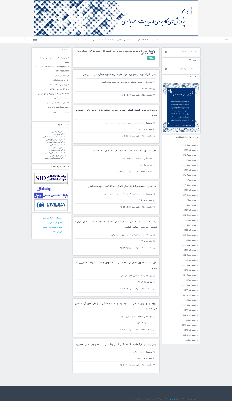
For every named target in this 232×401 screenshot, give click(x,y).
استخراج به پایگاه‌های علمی (52, 218)
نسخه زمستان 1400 (189, 255)
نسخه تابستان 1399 (188, 225)
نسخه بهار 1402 (190, 280)
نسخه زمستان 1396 (189, 175)
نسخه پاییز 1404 (190, 330)
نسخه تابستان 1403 (188, 305)
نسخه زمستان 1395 (189, 155)
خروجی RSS (57, 231)
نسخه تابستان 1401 (188, 265)
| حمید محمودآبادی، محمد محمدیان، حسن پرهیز (124, 123)
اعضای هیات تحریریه (54, 222)
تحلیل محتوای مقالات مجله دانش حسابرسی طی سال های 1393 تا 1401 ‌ (124, 150)
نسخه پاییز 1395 (190, 150)
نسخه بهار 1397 (190, 180)
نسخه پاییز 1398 (190, 210)
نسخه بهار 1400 (190, 240)
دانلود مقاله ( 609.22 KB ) (129, 247)
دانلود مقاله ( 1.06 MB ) (130, 288)
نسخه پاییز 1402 (190, 290)
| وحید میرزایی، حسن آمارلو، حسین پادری (127, 234)
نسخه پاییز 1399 (190, 230)
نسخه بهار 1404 (190, 320)
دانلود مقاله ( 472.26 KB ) (129, 171)
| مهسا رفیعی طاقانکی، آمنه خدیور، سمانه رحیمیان (124, 193)
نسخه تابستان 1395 (188, 145)
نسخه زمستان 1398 (189, 215)
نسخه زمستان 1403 (189, 315)
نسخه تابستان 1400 (188, 245)
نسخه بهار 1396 (190, 160)
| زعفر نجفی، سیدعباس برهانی (132, 158)
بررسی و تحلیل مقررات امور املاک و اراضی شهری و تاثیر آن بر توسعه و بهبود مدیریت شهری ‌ (116, 344)
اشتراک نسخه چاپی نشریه (52, 227)
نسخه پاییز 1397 (190, 190)
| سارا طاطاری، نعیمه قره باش (132, 275)
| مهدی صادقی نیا (137, 352)
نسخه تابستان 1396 (188, 165)
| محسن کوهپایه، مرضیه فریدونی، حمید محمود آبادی (123, 82)
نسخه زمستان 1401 (189, 275)
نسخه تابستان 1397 (188, 185)
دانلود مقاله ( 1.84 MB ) (130, 95)
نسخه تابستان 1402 (188, 285)
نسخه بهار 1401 (190, 260)
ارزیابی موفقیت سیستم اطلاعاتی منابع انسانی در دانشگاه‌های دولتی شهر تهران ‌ (122, 186)
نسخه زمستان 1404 (189, 335)
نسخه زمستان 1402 (189, 295)
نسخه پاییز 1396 (190, 170)
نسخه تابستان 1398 (188, 205)
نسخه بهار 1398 (190, 200)
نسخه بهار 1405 (190, 340)
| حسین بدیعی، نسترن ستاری (132, 316)
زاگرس (172, 398)
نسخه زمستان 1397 (189, 195)
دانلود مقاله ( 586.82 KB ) (129, 207)
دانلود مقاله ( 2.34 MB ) (130, 136)
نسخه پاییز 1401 (190, 270)
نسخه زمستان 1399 (189, 235)
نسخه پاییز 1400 (190, 250)
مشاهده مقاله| (146, 95)
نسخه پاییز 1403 (190, 310)
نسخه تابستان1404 (189, 325)
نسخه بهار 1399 (190, 220)
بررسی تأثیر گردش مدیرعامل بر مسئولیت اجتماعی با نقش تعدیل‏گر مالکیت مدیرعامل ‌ (120, 74)
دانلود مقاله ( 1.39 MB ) (130, 329)
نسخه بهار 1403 (190, 300)
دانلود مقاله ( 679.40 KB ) (129, 365)
